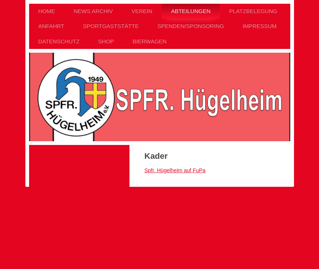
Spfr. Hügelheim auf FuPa (175, 170)
